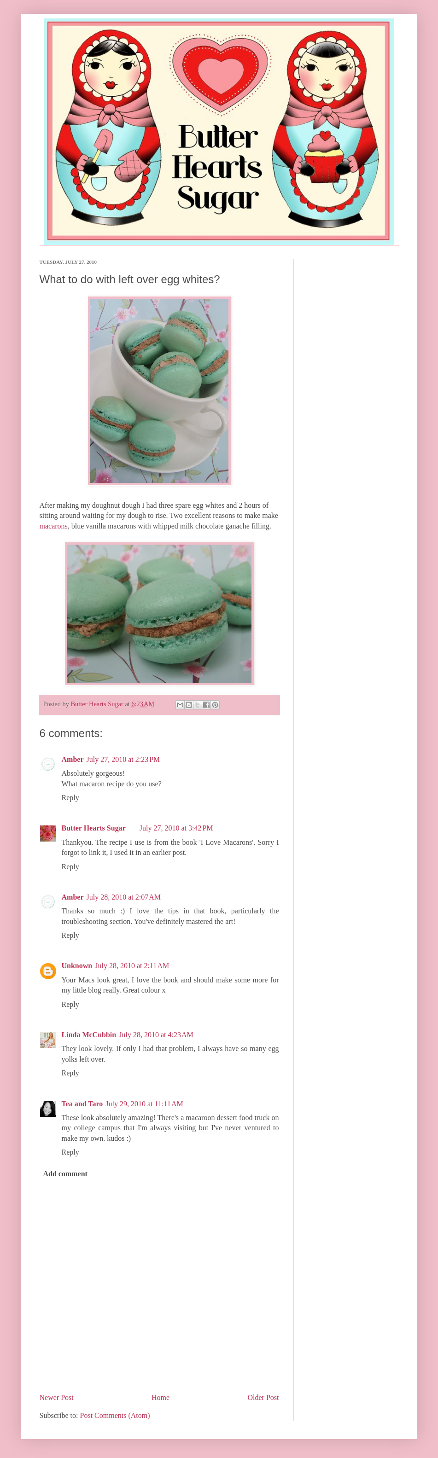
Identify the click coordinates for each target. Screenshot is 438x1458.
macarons (54, 526)
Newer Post (57, 1397)
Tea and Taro (82, 1104)
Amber (73, 759)
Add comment (65, 1174)
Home (160, 1397)
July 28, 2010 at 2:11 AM (132, 966)
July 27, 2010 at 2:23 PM (123, 759)
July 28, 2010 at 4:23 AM (156, 1035)
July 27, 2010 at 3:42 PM (176, 828)
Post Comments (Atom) (115, 1415)
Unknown (77, 966)
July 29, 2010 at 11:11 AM (144, 1104)
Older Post (263, 1397)
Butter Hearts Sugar (94, 828)
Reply (70, 798)
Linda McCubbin (89, 1035)
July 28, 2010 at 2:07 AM (123, 897)
